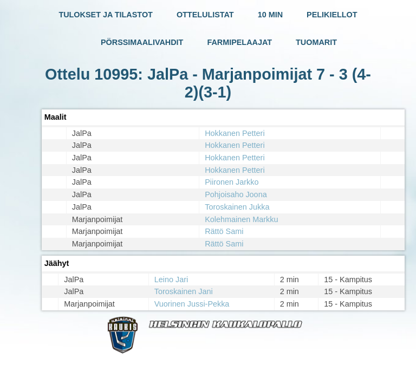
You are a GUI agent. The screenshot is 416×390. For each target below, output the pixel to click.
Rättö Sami (224, 231)
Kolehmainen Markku (241, 219)
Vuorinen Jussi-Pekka (192, 304)
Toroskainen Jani (183, 291)
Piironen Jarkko (231, 182)
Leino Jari (171, 279)
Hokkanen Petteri (234, 133)
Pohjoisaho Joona (235, 194)
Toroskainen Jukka (237, 207)
